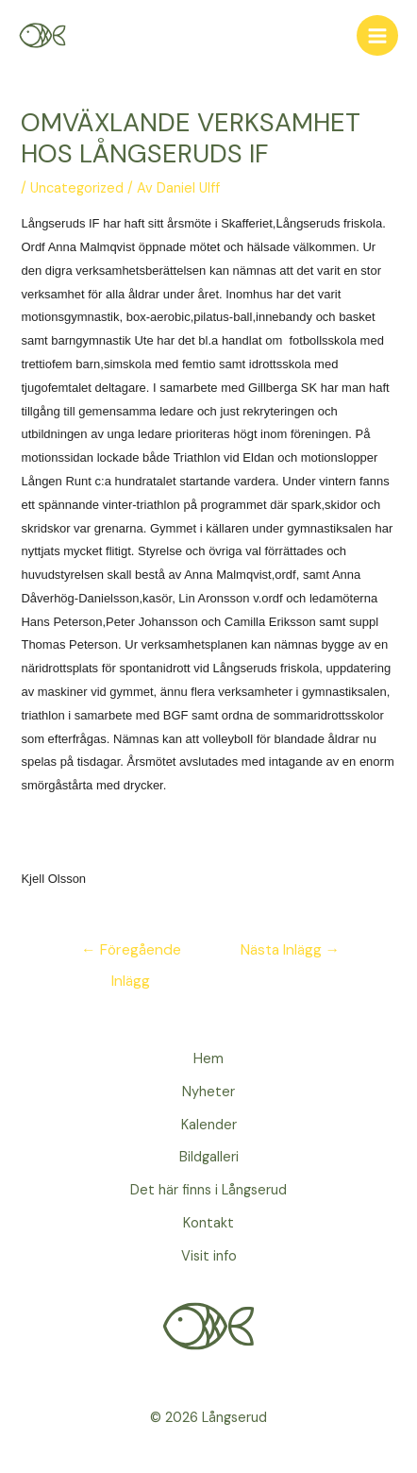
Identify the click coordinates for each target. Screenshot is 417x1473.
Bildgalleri (209, 1157)
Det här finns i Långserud (208, 1190)
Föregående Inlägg (131, 954)
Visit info (209, 1256)
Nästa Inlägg (291, 949)
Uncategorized (77, 188)
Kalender (209, 1125)
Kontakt (208, 1223)
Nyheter (208, 1092)
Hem (208, 1059)
